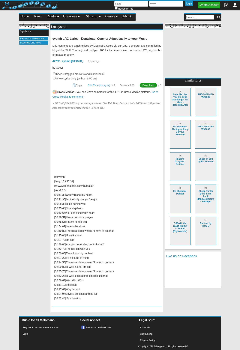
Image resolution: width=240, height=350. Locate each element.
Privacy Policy (147, 340)
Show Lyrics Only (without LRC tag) (76, 78)
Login (25, 333)
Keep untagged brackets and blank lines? (80, 74)
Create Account (209, 5)
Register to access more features (40, 327)
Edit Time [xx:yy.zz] (99, 85)
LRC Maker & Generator (32, 38)
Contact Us (146, 333)
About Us (145, 327)
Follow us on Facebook (98, 327)
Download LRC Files (30, 42)
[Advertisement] (34, 104)
